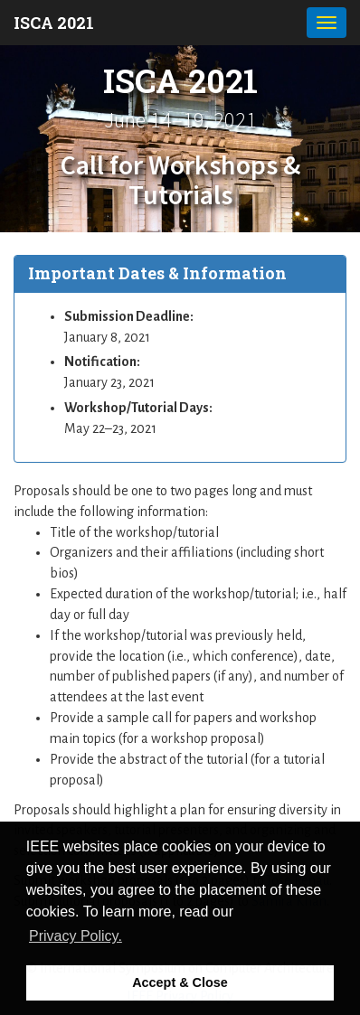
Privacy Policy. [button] (75, 936)
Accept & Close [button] (180, 982)
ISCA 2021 (54, 22)
